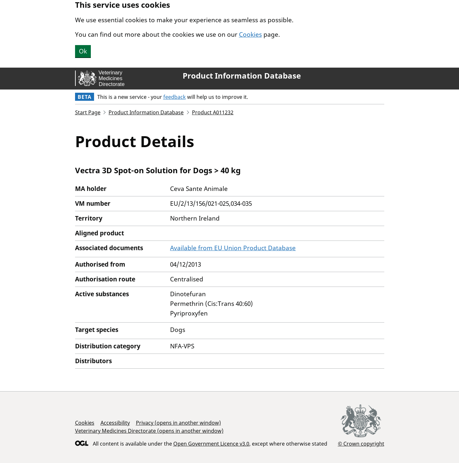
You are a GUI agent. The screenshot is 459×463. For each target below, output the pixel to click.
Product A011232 (213, 112)
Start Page (87, 112)
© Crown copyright (361, 443)
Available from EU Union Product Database (233, 248)
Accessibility (115, 422)
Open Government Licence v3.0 (211, 443)
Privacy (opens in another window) (178, 422)
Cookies (250, 34)
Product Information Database (242, 75)
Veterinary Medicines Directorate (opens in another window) (149, 430)
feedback (174, 96)
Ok (83, 51)
